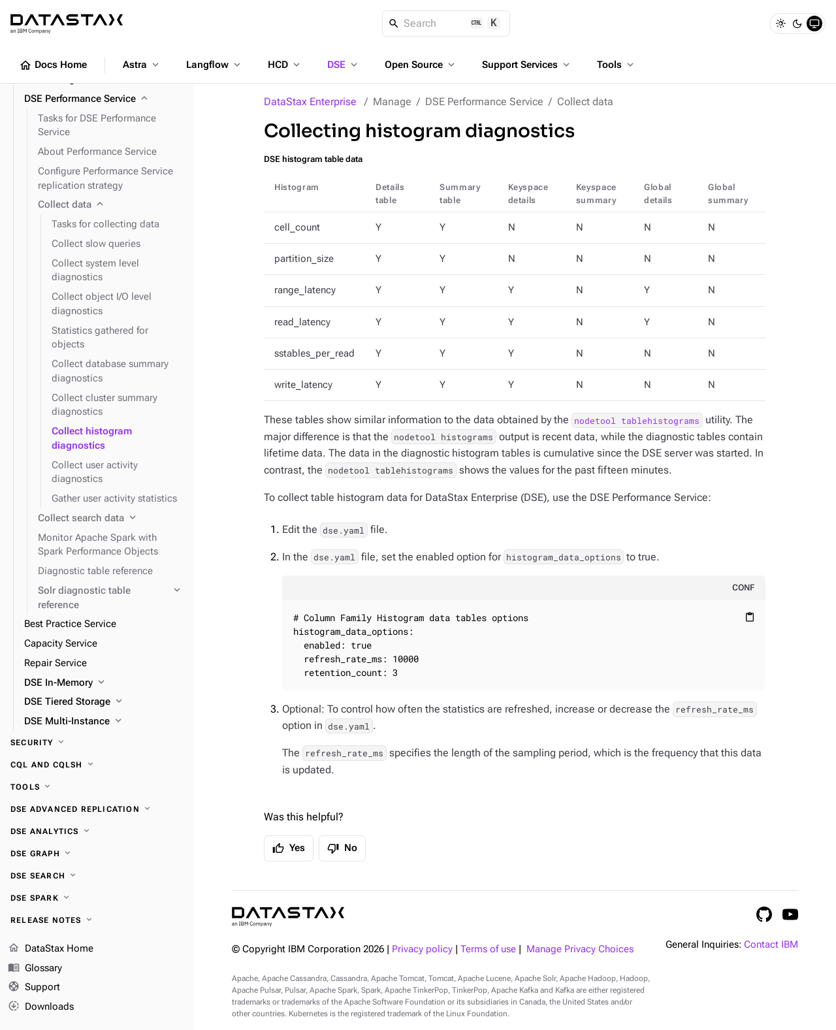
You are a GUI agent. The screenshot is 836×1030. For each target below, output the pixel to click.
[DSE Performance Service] (103, 99)
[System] (814, 23)
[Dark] (797, 23)
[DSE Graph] (96, 854)
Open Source (421, 65)
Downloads (41, 1007)
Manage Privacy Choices (580, 949)
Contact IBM (771, 944)
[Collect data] (110, 205)
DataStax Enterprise (310, 101)
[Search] (446, 23)
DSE (343, 65)
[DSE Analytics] (96, 831)
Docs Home (53, 65)
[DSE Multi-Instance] (103, 722)
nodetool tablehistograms (636, 420)
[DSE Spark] (96, 898)
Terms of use (488, 949)
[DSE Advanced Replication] (96, 809)
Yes (288, 848)
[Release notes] (96, 920)
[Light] (780, 23)
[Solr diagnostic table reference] (110, 598)
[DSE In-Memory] (103, 683)
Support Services (527, 65)
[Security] (96, 743)
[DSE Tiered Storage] (103, 702)
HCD (285, 65)
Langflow (214, 65)
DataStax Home (50, 949)
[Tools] (96, 787)
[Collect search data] (110, 518)
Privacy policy (422, 949)
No (342, 848)
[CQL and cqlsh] (96, 765)
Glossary (35, 968)
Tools (616, 65)
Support (34, 987)
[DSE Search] (96, 876)
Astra (142, 65)
